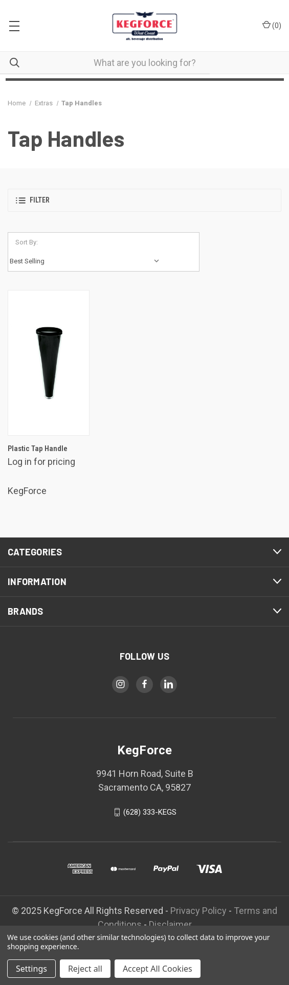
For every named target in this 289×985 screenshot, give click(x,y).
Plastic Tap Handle (38, 448)
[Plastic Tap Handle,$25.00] (48, 363)
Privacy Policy (198, 910)
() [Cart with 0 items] (271, 25)
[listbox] (87, 261)
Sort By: (26, 242)
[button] (144, 200)
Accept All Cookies (157, 968)
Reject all (85, 968)
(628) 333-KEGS (149, 812)
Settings (31, 968)
